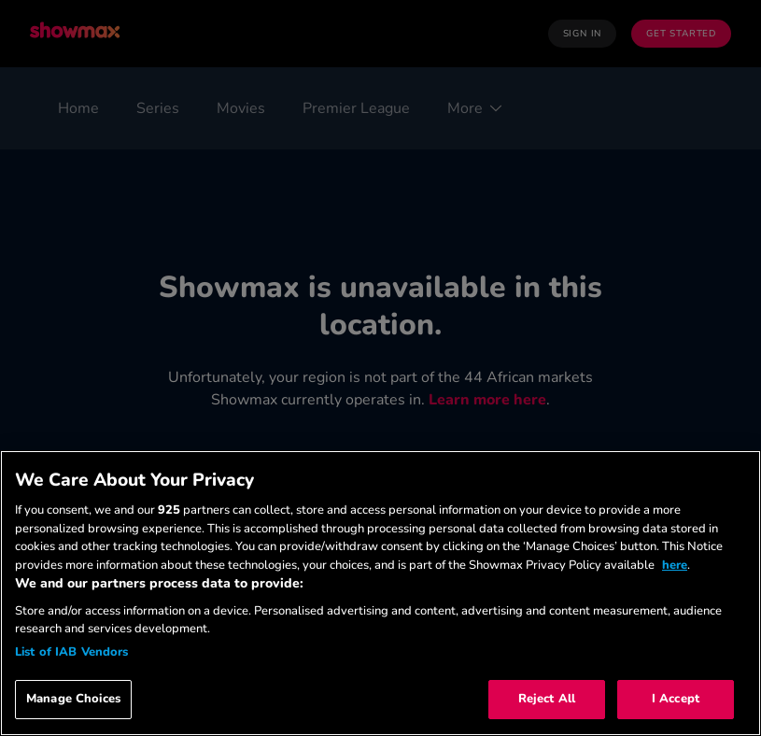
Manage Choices (73, 698)
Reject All (546, 698)
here (674, 565)
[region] (380, 593)
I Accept (675, 698)
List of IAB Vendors (71, 652)
